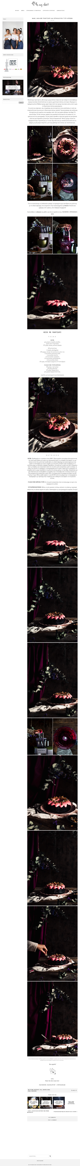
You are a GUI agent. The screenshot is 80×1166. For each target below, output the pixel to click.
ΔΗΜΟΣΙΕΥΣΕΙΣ (61, 10)
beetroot (36, 1089)
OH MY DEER (30, 1164)
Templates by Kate (47, 1164)
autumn (31, 1089)
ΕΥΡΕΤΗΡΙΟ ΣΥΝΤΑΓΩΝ (49, 10)
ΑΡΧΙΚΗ (17, 10)
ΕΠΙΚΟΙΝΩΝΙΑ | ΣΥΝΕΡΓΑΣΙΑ (34, 10)
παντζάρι (34, 1091)
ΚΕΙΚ (48, 1089)
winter (45, 1089)
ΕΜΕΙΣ (22, 10)
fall (41, 1089)
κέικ (29, 1091)
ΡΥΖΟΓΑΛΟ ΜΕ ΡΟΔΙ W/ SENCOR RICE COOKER (65, 1111)
